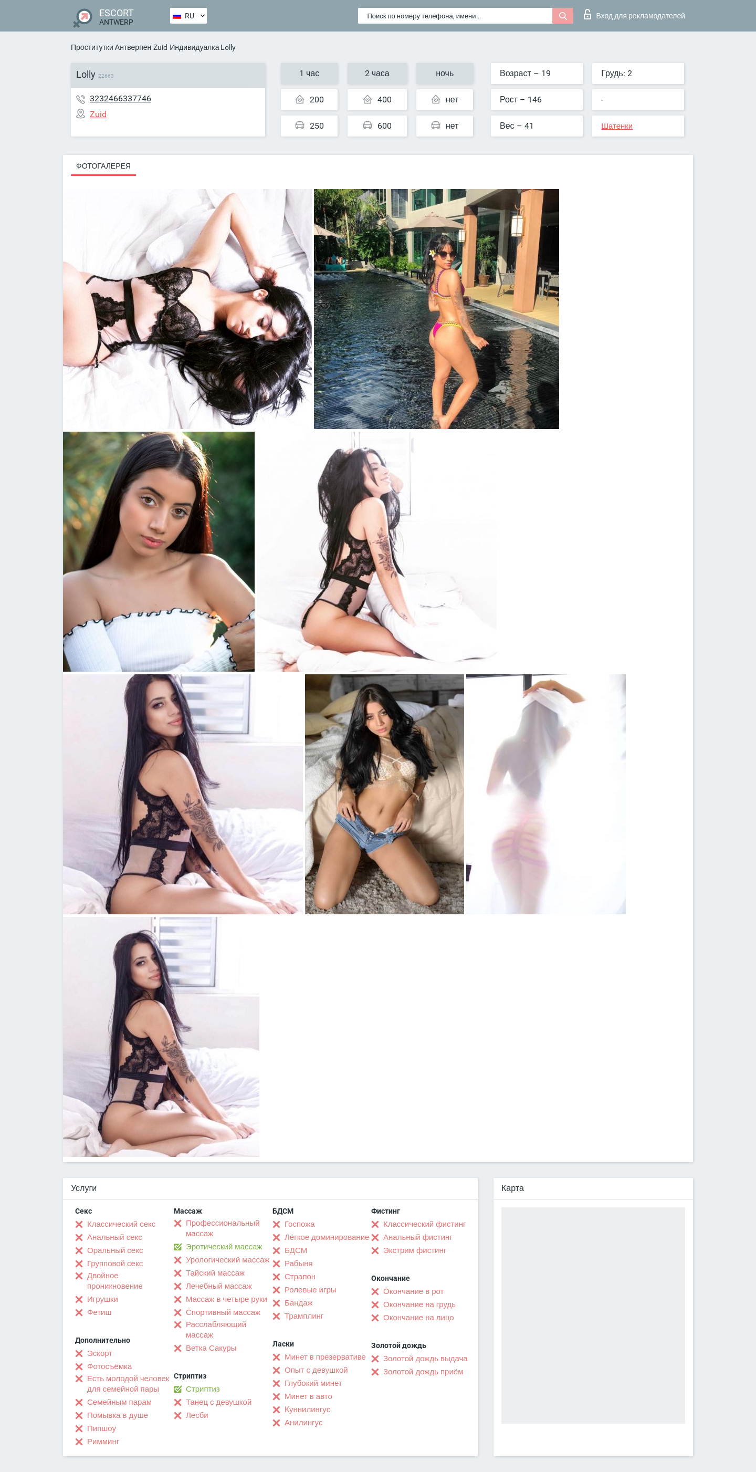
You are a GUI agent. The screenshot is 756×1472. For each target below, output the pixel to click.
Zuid (160, 47)
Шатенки (617, 126)
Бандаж (299, 1303)
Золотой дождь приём (423, 1371)
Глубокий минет (313, 1383)
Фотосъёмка (109, 1366)
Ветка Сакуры (211, 1348)
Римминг (103, 1441)
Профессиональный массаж (223, 1228)
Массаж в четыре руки (226, 1299)
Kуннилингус (307, 1409)
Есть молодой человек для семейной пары (128, 1384)
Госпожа (300, 1224)
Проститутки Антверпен (111, 47)
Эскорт (99, 1353)
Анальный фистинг (418, 1237)
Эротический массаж (224, 1246)
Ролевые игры (311, 1289)
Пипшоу (101, 1428)
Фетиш (99, 1312)
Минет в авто (308, 1396)
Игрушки (102, 1299)
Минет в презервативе (325, 1357)
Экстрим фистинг (414, 1250)
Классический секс (121, 1224)
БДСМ (296, 1250)
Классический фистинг (424, 1224)
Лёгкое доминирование (327, 1237)
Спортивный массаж (223, 1312)
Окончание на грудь (419, 1304)
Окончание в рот (413, 1291)
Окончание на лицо (418, 1317)
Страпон (300, 1276)
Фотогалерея (103, 166)
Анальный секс (114, 1237)
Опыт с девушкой (316, 1370)
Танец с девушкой (218, 1402)
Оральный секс (115, 1250)
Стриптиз (203, 1389)
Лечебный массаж (219, 1286)
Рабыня (299, 1263)
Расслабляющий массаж (216, 1330)
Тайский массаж (215, 1273)
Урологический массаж (227, 1260)
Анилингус (303, 1422)
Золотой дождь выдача (425, 1358)
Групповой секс (115, 1263)
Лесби (197, 1415)
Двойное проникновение (115, 1281)
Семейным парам (119, 1402)
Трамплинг (304, 1316)
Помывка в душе (117, 1415)
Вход (634, 14)
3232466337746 (120, 98)
